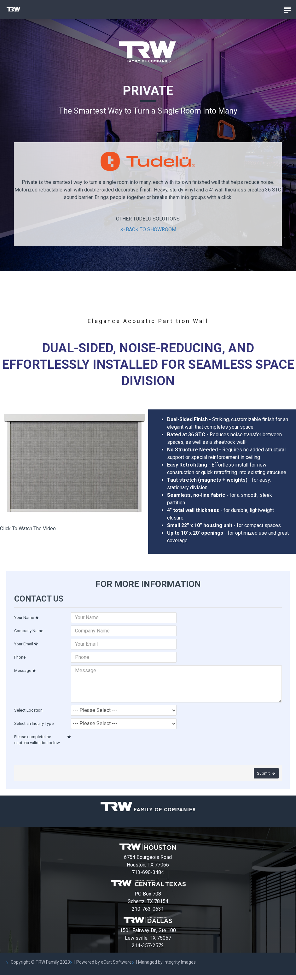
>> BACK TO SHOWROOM (147, 229)
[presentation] (115, 742)
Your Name (24, 617)
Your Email (23, 644)
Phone (20, 657)
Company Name (28, 630)
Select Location (28, 710)
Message (22, 670)
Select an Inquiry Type (34, 723)
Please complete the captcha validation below (37, 739)
